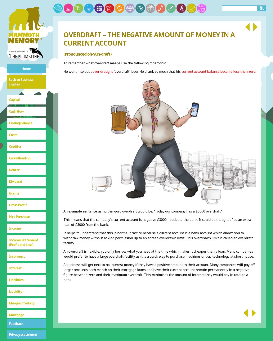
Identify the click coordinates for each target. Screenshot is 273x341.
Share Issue (17, 256)
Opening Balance (21, 199)
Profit (13, 221)
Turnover (16, 301)
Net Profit (16, 188)
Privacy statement (23, 334)
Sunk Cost (16, 289)
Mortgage (16, 176)
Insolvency (17, 117)
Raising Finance (20, 233)
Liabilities (16, 141)
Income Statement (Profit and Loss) (23, 103)
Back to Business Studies (21, 82)
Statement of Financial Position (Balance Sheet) (26, 273)
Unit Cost (16, 312)
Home (26, 68)
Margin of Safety (21, 164)
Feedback (16, 323)
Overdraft (16, 211)
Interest (15, 129)
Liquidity (15, 152)
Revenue (15, 245)
